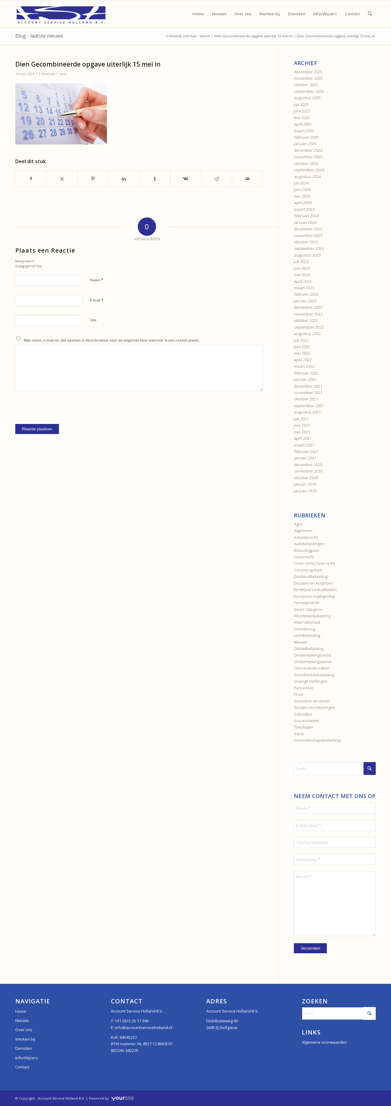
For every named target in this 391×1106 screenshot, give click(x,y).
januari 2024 (305, 222)
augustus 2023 (307, 255)
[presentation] (61, 412)
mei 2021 (302, 432)
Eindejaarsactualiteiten (315, 589)
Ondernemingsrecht (312, 655)
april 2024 (303, 202)
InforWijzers (26, 1057)
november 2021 (308, 392)
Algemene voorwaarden (324, 1042)
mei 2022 (302, 353)
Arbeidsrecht (306, 537)
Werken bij (25, 1039)
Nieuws (301, 642)
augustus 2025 (307, 97)
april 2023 (303, 281)
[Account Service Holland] (61, 13)
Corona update (308, 570)
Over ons (23, 1029)
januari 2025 (305, 143)
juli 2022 (301, 340)
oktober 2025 (306, 84)
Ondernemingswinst (312, 661)
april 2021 (303, 438)
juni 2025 (302, 111)
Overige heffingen (310, 681)
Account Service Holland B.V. (61, 1098)
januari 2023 (305, 301)
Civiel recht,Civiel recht (314, 563)
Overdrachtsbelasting (314, 674)
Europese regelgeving (314, 596)
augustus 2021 (307, 412)
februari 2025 (306, 137)
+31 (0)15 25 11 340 (131, 1021)
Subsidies (303, 714)
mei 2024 (302, 196)
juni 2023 (302, 268)
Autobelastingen (309, 543)
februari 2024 (306, 215)
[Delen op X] (62, 179)
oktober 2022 (306, 320)
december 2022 (308, 307)
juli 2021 (301, 419)
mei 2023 (302, 274)
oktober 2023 (306, 242)
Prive (298, 694)
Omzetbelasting (308, 648)
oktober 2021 (306, 399)
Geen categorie (308, 609)
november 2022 (308, 314)
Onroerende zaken (312, 668)
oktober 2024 (306, 163)
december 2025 (308, 72)
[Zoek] (370, 13)
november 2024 (308, 156)
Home (20, 1011)
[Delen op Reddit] (216, 179)
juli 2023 (301, 261)
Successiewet (306, 720)
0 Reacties (47, 74)
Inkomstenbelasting (312, 616)
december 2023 (308, 229)
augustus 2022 (307, 333)
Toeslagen (303, 727)
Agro (298, 524)
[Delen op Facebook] (31, 179)
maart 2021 (304, 445)
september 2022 (309, 327)
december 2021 (308, 386)
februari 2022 (306, 373)
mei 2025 (302, 117)
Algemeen (303, 530)
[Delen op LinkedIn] (124, 179)
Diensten (23, 1048)
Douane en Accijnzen (313, 583)
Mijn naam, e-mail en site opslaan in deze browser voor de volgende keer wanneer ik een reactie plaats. (112, 340)
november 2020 (308, 471)
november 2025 (308, 78)
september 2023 (309, 248)
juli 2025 (301, 104)
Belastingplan (306, 550)
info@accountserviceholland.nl (143, 1027)
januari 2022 (305, 379)
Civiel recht (304, 557)
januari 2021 (305, 458)
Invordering (304, 629)
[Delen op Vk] (185, 179)
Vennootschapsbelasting (317, 740)
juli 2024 (301, 183)
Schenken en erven (312, 701)
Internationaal (307, 622)
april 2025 (303, 124)
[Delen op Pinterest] (93, 179)
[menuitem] (198, 13)
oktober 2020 (306, 477)
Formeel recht (306, 602)
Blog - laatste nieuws (39, 35)
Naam (96, 280)
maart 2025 (304, 130)
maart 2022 (304, 366)
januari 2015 (305, 484)
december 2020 (308, 464)
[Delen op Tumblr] (155, 179)
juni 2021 (302, 425)
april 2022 (303, 360)
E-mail (97, 300)
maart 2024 (304, 209)
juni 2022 (302, 346)
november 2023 (308, 235)
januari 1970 (305, 491)
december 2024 (308, 150)
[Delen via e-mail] (247, 179)
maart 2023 (304, 287)
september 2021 (309, 405)
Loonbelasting (307, 635)
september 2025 (309, 91)
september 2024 (309, 170)
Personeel (303, 688)
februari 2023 (306, 294)
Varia (299, 733)
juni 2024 (302, 189)
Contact (22, 1067)
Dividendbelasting (310, 576)
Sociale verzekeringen (314, 707)
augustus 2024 (307, 176)
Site (93, 320)
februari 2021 (306, 451)
